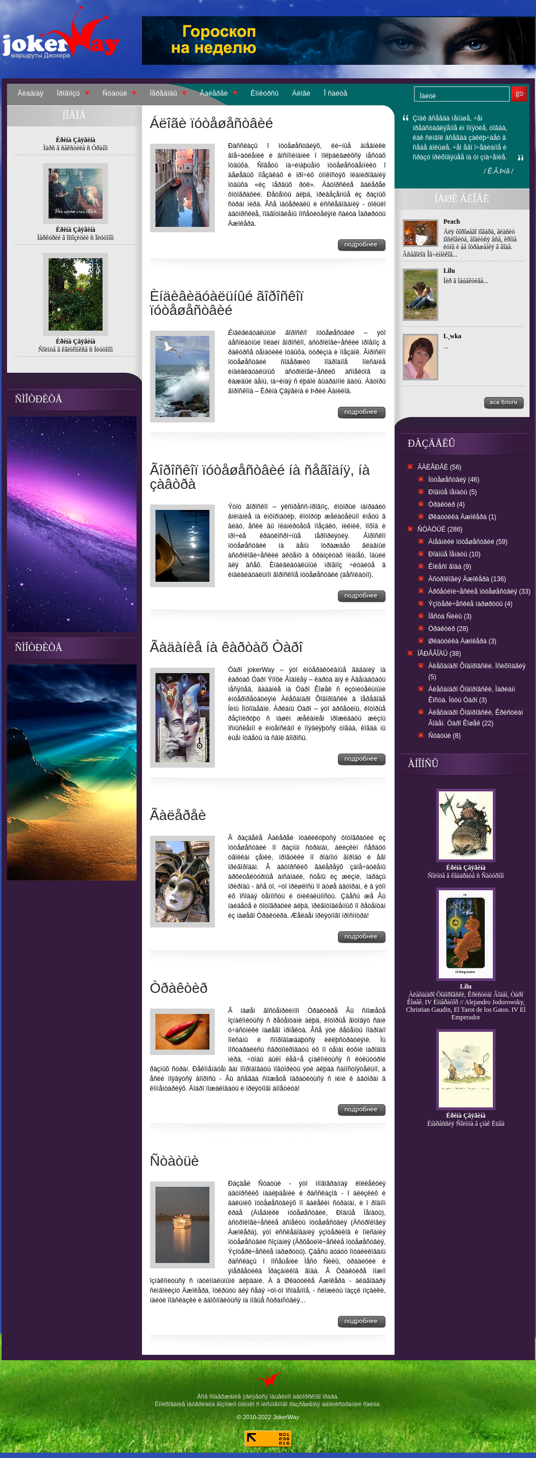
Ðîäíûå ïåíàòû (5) (453, 492)
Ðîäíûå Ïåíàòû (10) (455, 554)
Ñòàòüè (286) (440, 529)
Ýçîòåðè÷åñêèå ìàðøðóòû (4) (471, 604)
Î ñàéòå (335, 93)
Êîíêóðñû (264, 93)
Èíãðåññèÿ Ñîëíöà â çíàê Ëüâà (465, 1123)
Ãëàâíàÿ (31, 93)
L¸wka (453, 336)
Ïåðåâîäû (163, 93)
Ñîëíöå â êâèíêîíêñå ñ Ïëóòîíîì (75, 349)
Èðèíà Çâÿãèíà (466, 867)
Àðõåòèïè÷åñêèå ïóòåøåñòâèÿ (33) (480, 591)
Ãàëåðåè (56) (440, 467)
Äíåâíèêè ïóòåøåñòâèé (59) (468, 542)
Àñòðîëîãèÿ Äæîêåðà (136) (467, 579)
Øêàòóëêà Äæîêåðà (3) (463, 641)
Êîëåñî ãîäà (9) (450, 566)
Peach (452, 221)
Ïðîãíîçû (68, 93)
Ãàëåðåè (214, 93)
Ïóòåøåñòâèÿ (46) (454, 479)
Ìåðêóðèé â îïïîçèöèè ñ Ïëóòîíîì (75, 237)
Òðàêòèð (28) (449, 629)
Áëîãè (301, 93)
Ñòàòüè (115, 93)
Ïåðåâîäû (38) (440, 653)
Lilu (449, 270)
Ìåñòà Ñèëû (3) (450, 616)
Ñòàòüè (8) (445, 736)
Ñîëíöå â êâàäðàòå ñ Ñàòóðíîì (466, 875)
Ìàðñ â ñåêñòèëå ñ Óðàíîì (75, 148)
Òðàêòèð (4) (447, 504)
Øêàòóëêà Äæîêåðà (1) (463, 517)
